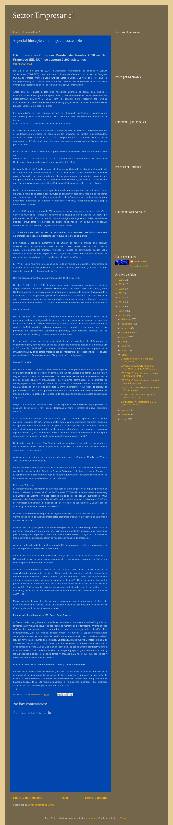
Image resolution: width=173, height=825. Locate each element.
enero (124, 419)
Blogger (124, 818)
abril (123, 355)
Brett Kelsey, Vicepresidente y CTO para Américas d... (139, 403)
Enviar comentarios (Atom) (41, 805)
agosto (125, 337)
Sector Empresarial (43, 15)
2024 (122, 284)
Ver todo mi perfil (138, 266)
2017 (122, 311)
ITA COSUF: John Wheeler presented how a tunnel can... (140, 381)
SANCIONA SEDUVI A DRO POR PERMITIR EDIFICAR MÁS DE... (139, 367)
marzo (124, 410)
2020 (122, 297)
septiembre (127, 332)
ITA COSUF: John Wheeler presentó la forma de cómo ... (139, 374)
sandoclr (93, 818)
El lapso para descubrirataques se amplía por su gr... (138, 396)
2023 (122, 289)
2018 (122, 306)
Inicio (64, 797)
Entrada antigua (96, 797)
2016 (122, 315)
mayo (124, 350)
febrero (125, 414)
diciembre (126, 319)
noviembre (127, 323)
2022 (122, 293)
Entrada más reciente (28, 797)
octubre (125, 328)
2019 (122, 302)
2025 (122, 280)
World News (140, 261)
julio (123, 341)
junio (124, 346)
